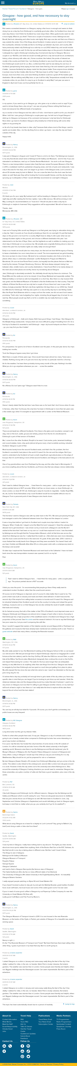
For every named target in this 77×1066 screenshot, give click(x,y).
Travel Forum (13, 9)
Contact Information (9, 1019)
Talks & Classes (26, 1026)
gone (15, 91)
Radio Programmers (64, 1022)
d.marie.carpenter (16, 953)
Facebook (22, 1046)
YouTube (22, 1051)
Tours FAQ (24, 1022)
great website (7, 631)
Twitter (28, 1056)
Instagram (28, 1046)
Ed (14, 335)
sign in (68, 9)
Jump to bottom (69, 24)
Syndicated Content (64, 1024)
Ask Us (23, 1024)
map (4, 1051)
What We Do (7, 1022)
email (4, 1046)
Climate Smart (7, 1029)
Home (4, 9)
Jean (11, 185)
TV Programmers (63, 1019)
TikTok (28, 1051)
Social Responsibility (9, 1026)
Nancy (15, 145)
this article (29, 619)
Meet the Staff (7, 1024)
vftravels (16, 24)
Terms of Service (46, 1064)
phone (10, 1046)
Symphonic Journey (64, 1026)
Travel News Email (45, 1019)
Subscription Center (45, 1024)
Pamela (15, 504)
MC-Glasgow (17, 720)
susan (12, 308)
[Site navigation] (3, 2)
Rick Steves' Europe (38, 2)
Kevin (15, 420)
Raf (11, 782)
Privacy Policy (58, 1064)
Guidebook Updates (28, 1034)
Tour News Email (44, 1022)
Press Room (61, 1029)
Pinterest (22, 1056)
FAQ (22, 1019)
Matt (14, 640)
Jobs (4, 1031)
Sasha (15, 812)
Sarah (12, 833)
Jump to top (70, 1004)
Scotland (23, 9)
